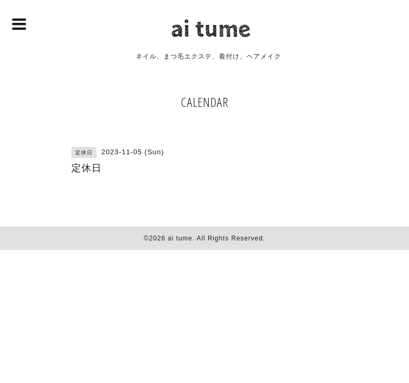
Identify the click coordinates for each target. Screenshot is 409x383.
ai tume (180, 238)
